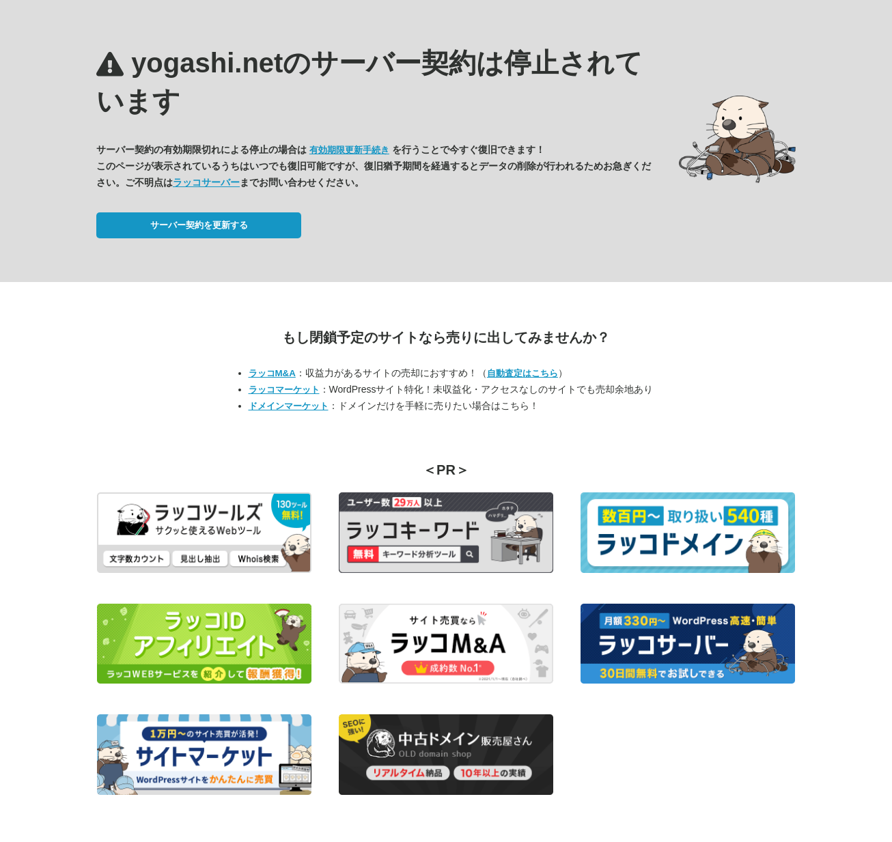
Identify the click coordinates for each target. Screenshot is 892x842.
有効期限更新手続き (349, 150)
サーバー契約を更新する (199, 225)
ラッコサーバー (206, 182)
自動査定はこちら (522, 373)
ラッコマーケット (284, 389)
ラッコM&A (272, 373)
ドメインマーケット (289, 406)
